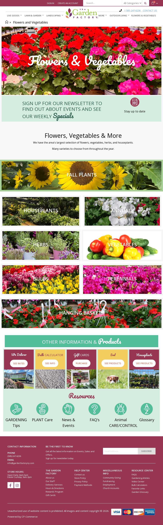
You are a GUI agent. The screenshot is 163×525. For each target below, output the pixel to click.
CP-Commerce (30, 516)
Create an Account (68, 3)
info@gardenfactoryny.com (20, 463)
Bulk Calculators (139, 485)
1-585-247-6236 (132, 10)
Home (6, 22)
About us (50, 477)
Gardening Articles (141, 478)
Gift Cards (51, 495)
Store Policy (80, 478)
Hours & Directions (55, 488)
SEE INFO (50, 363)
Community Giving (111, 477)
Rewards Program (54, 491)
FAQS (134, 474)
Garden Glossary (140, 492)
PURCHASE (81, 363)
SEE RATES (19, 363)
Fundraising (108, 481)
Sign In (50, 3)
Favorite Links (138, 488)
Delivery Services (54, 484)
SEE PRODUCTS (113, 363)
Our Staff (50, 481)
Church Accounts (111, 488)
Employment (109, 484)
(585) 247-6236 (14, 456)
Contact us (79, 474)
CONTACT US (150, 10)
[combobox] (116, 3)
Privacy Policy (81, 481)
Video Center (138, 481)
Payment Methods (83, 485)
